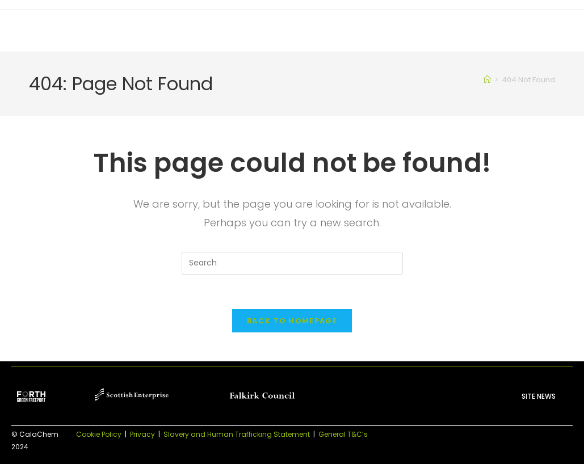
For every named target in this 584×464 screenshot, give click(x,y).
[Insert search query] (292, 263)
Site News (539, 396)
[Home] (487, 79)
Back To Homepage (292, 320)
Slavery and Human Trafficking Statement (236, 434)
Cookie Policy (98, 434)
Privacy (142, 434)
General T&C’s (343, 434)
